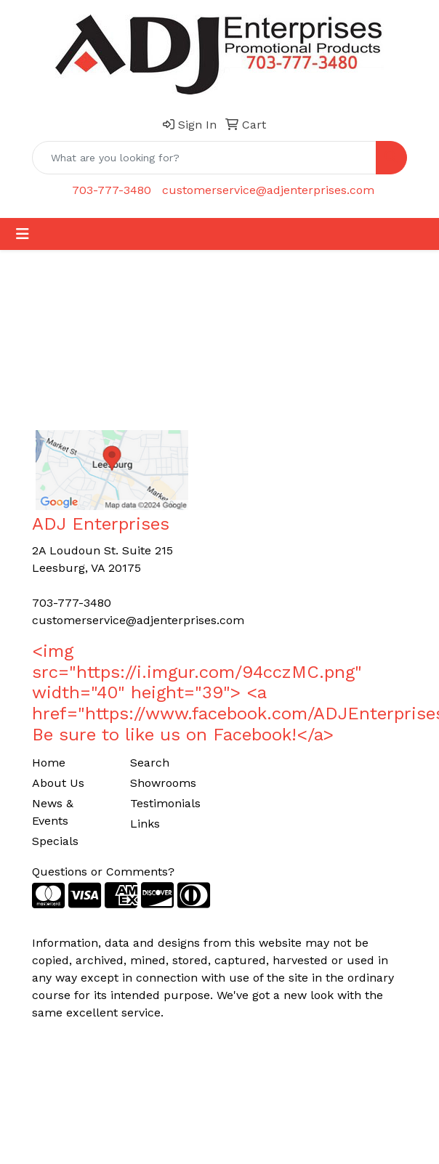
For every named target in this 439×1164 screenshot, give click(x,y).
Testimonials (165, 803)
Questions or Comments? (103, 871)
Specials (55, 841)
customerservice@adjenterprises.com (268, 190)
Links (145, 823)
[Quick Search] (204, 157)
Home (48, 762)
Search (149, 762)
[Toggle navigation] (22, 234)
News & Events (52, 812)
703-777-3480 (111, 190)
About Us (58, 783)
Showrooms (163, 783)
